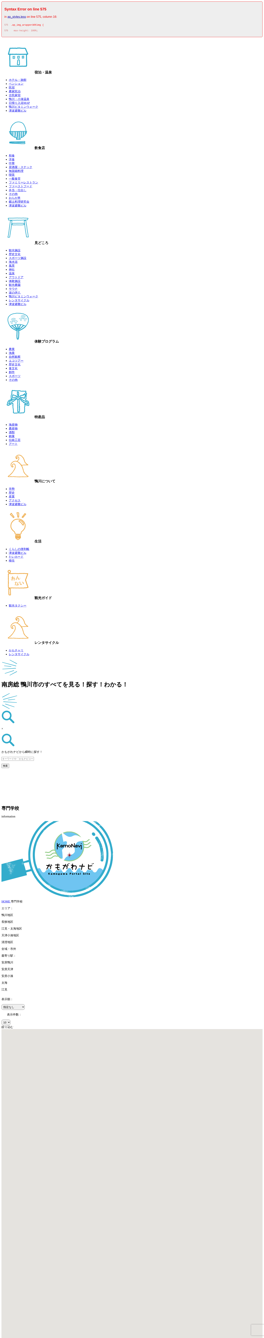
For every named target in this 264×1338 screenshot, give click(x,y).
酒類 (12, 433)
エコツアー (16, 361)
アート (13, 444)
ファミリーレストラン (23, 183)
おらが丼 (15, 198)
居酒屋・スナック (20, 168)
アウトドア (16, 278)
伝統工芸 (15, 441)
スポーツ (15, 377)
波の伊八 (15, 293)
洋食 (12, 160)
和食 (12, 156)
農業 (12, 350)
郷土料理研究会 (19, 202)
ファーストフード (20, 187)
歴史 (12, 493)
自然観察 (15, 357)
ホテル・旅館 (17, 80)
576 (6, 31)
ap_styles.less (17, 16)
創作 (12, 373)
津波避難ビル (17, 111)
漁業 (12, 354)
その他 (13, 195)
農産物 (13, 429)
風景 (12, 266)
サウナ (13, 289)
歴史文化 (15, 255)
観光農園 (15, 286)
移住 (12, 561)
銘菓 (12, 437)
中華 (12, 164)
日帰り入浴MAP (19, 104)
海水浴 (13, 262)
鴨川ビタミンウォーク (23, 107)
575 (6, 25)
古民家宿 (15, 96)
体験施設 (15, 282)
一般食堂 (15, 179)
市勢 (12, 489)
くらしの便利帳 (19, 550)
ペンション (16, 84)
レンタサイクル (19, 301)
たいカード (16, 557)
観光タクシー (17, 606)
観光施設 (15, 251)
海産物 (13, 425)
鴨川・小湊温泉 (19, 100)
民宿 (12, 88)
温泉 (12, 274)
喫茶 (12, 175)
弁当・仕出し (17, 191)
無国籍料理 (16, 172)
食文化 (13, 369)
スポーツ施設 (17, 259)
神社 (12, 270)
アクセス (15, 501)
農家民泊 (15, 92)
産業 (12, 497)
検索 (5, 766)
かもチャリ (16, 651)
